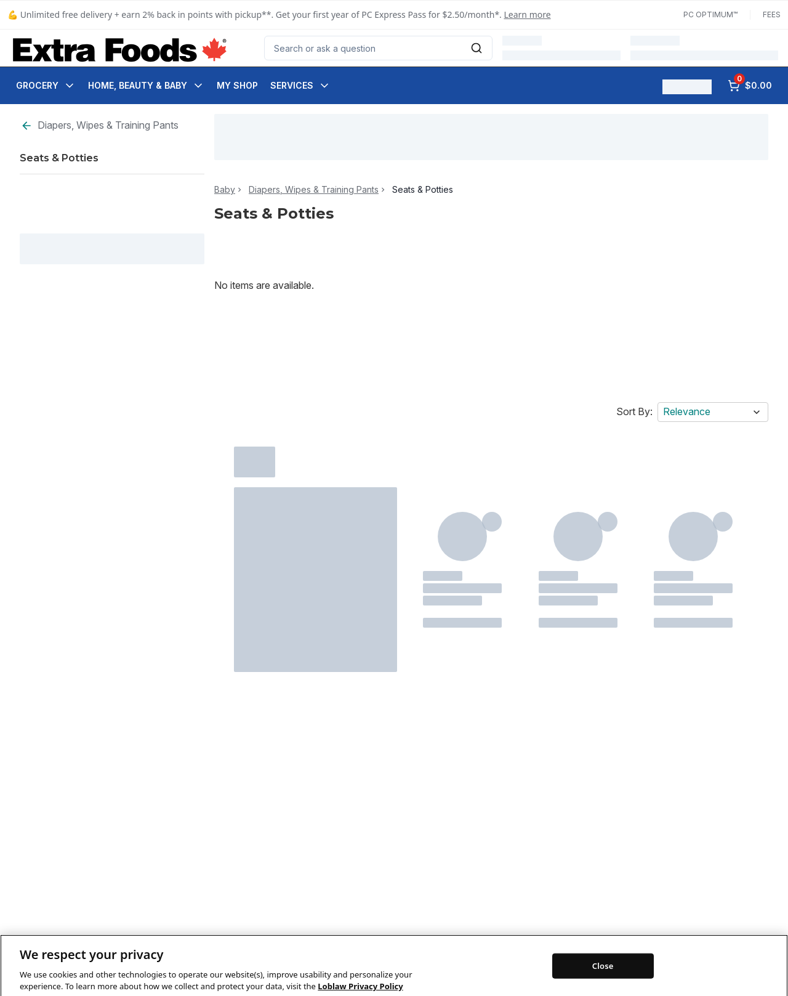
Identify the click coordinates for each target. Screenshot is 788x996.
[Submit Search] (476, 48)
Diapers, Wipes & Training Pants (99, 125)
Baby (224, 190)
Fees (772, 14)
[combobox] (378, 48)
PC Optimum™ (710, 14)
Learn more (527, 14)
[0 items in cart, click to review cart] (750, 85)
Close (603, 982)
